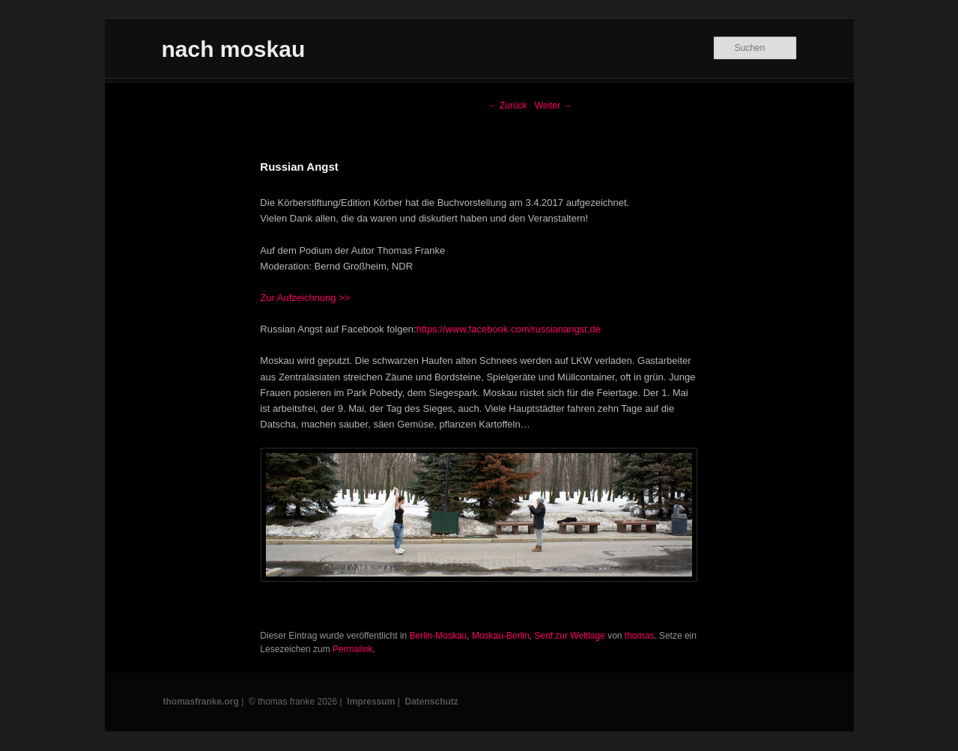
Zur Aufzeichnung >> (305, 297)
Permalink (352, 649)
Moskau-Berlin (501, 635)
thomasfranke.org (201, 701)
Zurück (507, 105)
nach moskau (234, 49)
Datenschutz (431, 701)
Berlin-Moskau (438, 635)
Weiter (553, 105)
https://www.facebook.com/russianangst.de (508, 329)
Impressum (371, 701)
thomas (639, 635)
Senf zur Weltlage (569, 635)
